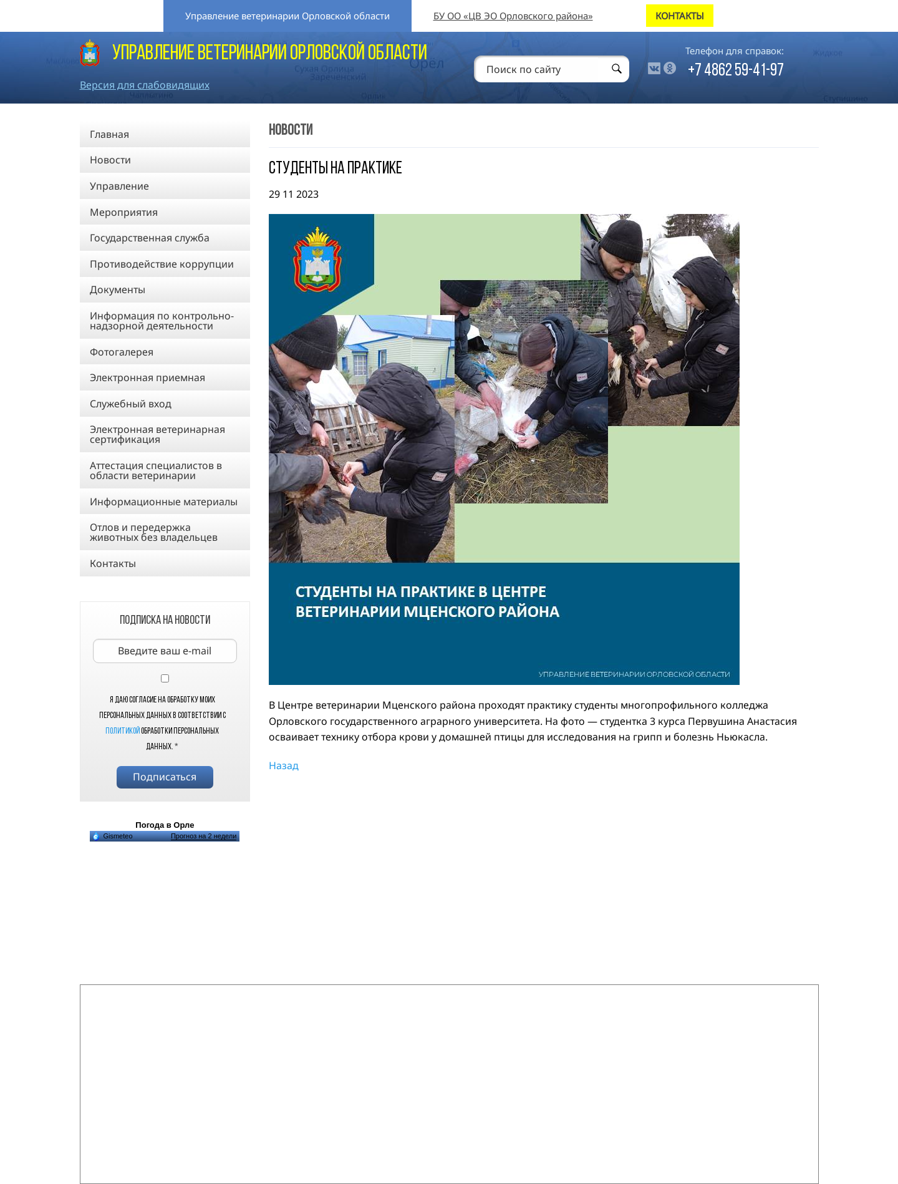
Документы (117, 289)
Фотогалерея (121, 352)
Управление (119, 186)
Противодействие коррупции (162, 264)
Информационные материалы (164, 501)
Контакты (113, 563)
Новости (110, 160)
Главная (109, 134)
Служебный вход (130, 403)
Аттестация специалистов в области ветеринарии (156, 470)
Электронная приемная (147, 377)
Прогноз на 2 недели (203, 836)
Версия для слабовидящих (145, 85)
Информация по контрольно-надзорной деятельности (162, 320)
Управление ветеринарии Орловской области (287, 15)
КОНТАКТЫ (679, 15)
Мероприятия (124, 212)
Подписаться (164, 777)
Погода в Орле (164, 825)
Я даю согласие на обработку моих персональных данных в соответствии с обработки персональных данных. (162, 724)
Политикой (122, 731)
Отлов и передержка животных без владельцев (154, 532)
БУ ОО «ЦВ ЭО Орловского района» (513, 15)
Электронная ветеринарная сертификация (157, 434)
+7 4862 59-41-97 (736, 71)
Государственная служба (150, 238)
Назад (284, 765)
